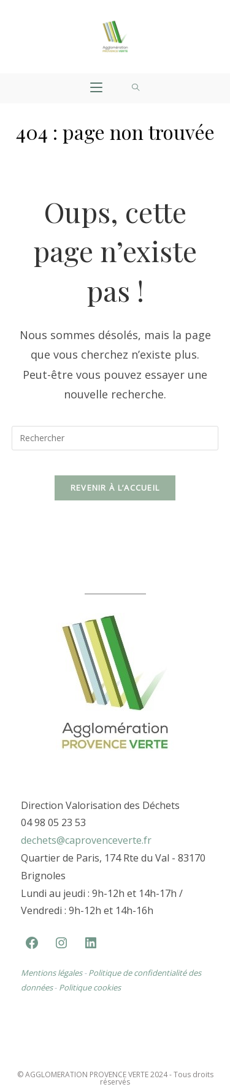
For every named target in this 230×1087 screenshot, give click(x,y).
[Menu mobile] (96, 88)
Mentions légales (51, 973)
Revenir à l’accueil (115, 487)
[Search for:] (135, 88)
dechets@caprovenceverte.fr (86, 841)
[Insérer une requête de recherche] (115, 438)
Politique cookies (90, 988)
